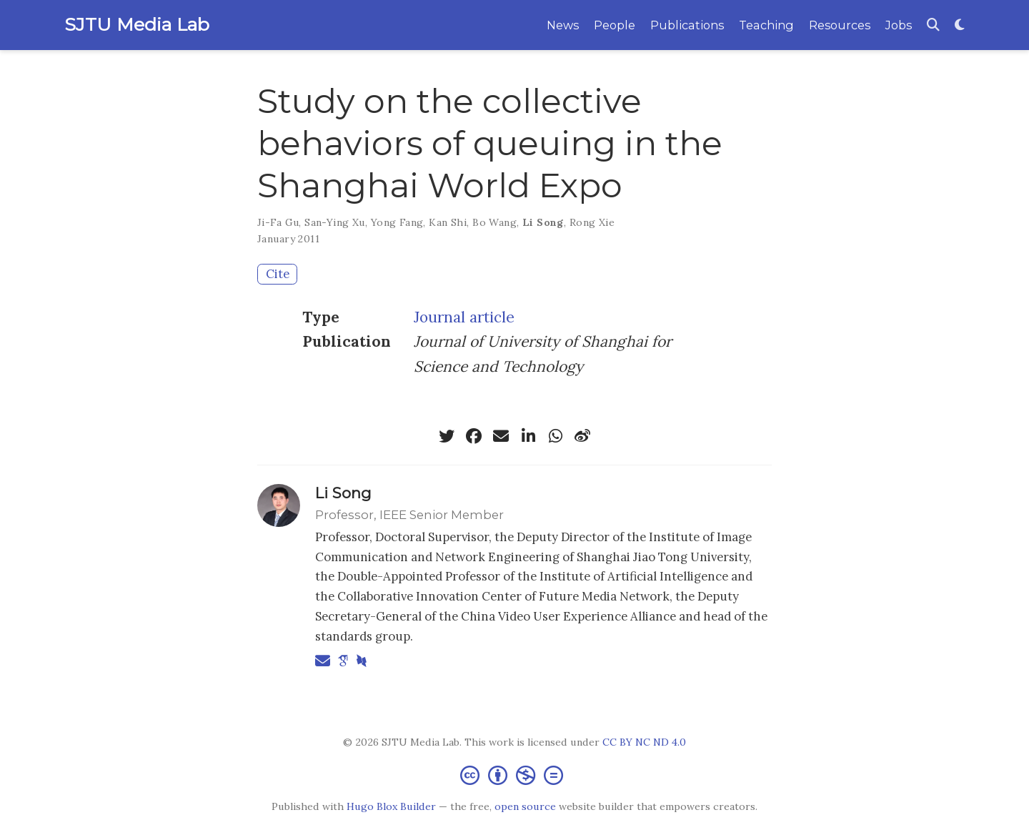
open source (525, 806)
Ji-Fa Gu (278, 222)
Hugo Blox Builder (391, 806)
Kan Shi (448, 222)
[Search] (933, 25)
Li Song (543, 222)
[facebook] (473, 436)
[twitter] (446, 436)
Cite (277, 274)
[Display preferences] (960, 25)
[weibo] (582, 436)
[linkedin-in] (528, 436)
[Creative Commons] (514, 775)
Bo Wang (494, 222)
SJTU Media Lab (136, 24)
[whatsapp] (555, 436)
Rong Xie (592, 222)
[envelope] (501, 436)
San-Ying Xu (334, 222)
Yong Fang (397, 222)
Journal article (464, 317)
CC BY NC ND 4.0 (644, 742)
